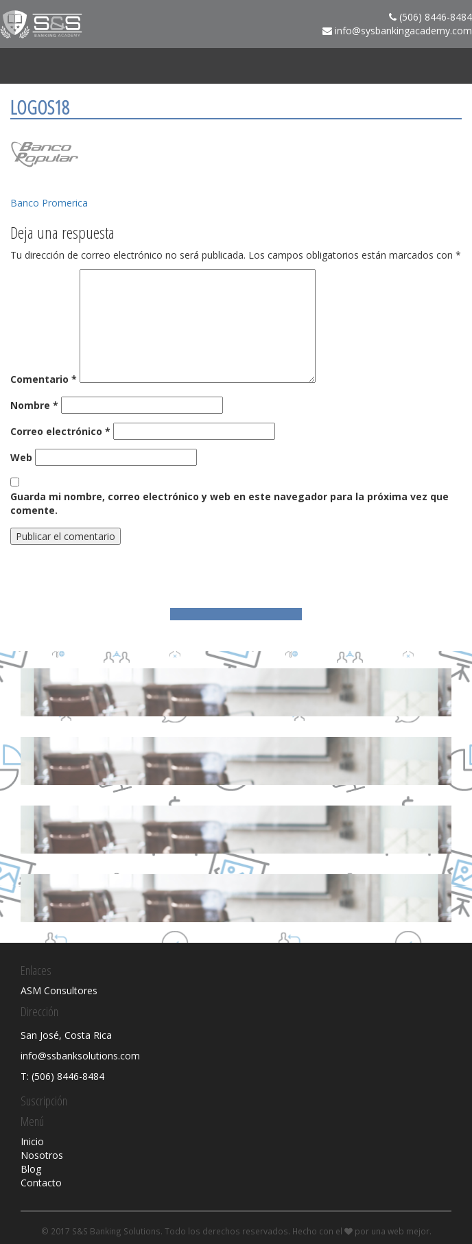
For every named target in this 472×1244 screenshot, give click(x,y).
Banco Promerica (49, 202)
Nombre (34, 405)
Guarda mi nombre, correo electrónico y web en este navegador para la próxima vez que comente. (229, 503)
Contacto (41, 1182)
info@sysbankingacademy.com (403, 30)
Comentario (43, 379)
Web (21, 457)
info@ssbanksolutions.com (80, 1055)
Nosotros (42, 1155)
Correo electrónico (60, 431)
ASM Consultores (59, 990)
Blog (31, 1168)
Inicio (32, 1141)
